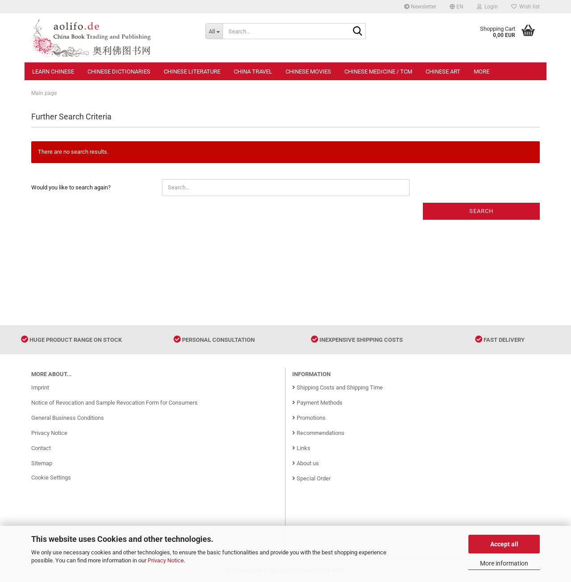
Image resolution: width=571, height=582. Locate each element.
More (481, 71)
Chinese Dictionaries (118, 71)
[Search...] (214, 31)
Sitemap (41, 463)
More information (504, 563)
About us (305, 463)
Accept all (504, 544)
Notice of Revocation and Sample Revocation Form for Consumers (114, 402)
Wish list (525, 7)
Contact (41, 448)
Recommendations (318, 433)
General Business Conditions (67, 417)
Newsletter (420, 7)
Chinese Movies (308, 71)
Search (481, 211)
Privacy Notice (166, 560)
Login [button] (487, 7)
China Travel (253, 71)
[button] (456, 6)
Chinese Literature (192, 71)
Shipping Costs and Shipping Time (337, 387)
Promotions (309, 417)
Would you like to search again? (71, 187)
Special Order (311, 478)
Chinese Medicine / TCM (378, 71)
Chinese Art (443, 71)
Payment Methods (317, 402)
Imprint (40, 387)
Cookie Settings (51, 477)
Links (301, 448)
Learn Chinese (53, 71)
